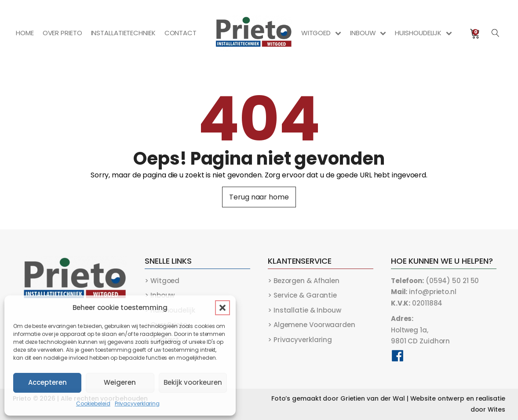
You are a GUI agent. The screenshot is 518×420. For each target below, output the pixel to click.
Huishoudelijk (423, 32)
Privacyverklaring (137, 403)
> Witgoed (162, 280)
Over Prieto (62, 32)
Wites (496, 409)
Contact (180, 32)
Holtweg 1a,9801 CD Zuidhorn (420, 330)
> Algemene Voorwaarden (311, 324)
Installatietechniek (123, 32)
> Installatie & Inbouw (304, 310)
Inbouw (368, 32)
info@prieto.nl (423, 291)
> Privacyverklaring (300, 339)
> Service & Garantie (302, 295)
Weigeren (120, 382)
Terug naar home (259, 197)
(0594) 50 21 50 (435, 280)
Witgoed (321, 32)
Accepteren (47, 382)
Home (25, 32)
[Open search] (495, 33)
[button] (222, 307)
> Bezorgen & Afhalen (303, 280)
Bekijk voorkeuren (193, 382)
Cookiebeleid (93, 403)
